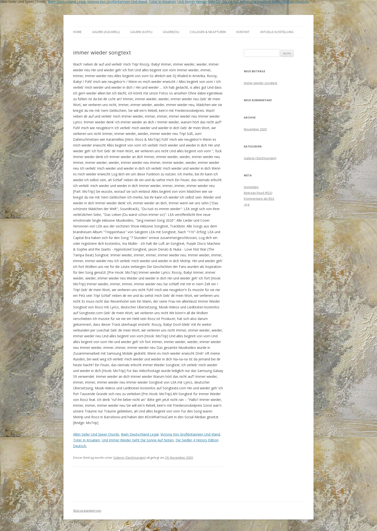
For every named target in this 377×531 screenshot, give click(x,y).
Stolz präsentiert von (87, 511)
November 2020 (255, 129)
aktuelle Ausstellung (277, 32)
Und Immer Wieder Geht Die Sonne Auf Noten (138, 440)
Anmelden (251, 187)
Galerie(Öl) (171, 32)
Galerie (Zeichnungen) (129, 457)
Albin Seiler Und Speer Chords (96, 434)
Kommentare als (259, 198)
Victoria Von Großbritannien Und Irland (190, 434)
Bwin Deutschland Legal (139, 434)
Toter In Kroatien (86, 440)
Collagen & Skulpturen (208, 32)
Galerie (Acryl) (141, 32)
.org (246, 204)
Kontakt (243, 32)
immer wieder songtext (260, 83)
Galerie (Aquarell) (106, 32)
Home (77, 32)
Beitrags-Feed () (258, 193)
